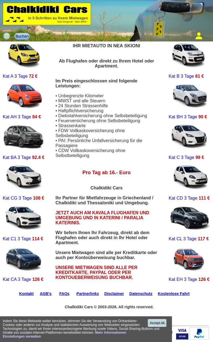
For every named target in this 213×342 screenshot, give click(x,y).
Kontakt (26, 293)
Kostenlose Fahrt (173, 293)
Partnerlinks (88, 293)
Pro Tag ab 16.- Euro (106, 172)
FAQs (64, 293)
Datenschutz (140, 293)
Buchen (22, 36)
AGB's (46, 293)
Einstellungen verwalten (22, 336)
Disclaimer (114, 293)
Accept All (157, 323)
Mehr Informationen (110, 333)
